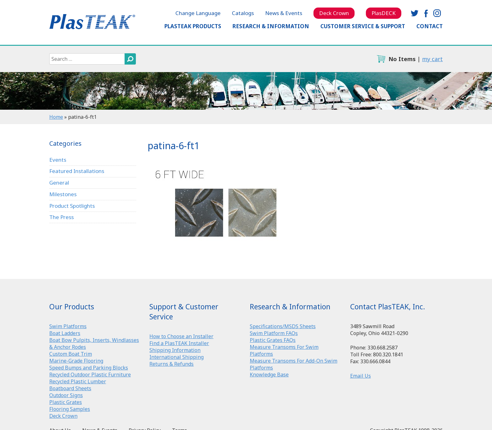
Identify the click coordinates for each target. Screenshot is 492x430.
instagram (437, 13)
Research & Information (271, 26)
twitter (414, 13)
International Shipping (176, 357)
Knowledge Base (269, 374)
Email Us (360, 375)
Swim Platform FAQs (274, 333)
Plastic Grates (65, 402)
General (59, 182)
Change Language (198, 13)
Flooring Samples (69, 409)
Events (57, 159)
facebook (425, 13)
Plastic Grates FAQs (273, 340)
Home (56, 116)
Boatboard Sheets (70, 388)
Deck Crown (334, 13)
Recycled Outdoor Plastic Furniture (90, 374)
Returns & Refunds (171, 363)
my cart (432, 59)
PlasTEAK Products (192, 26)
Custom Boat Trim (70, 353)
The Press (61, 217)
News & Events (283, 13)
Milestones (63, 194)
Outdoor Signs (66, 395)
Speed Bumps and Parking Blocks (88, 367)
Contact (429, 26)
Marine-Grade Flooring (76, 360)
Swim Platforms (68, 326)
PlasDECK (384, 13)
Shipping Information (175, 350)
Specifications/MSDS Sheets (283, 326)
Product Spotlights (72, 205)
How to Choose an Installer (181, 336)
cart (381, 59)
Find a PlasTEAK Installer (179, 343)
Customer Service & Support (362, 26)
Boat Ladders (64, 333)
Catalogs (243, 13)
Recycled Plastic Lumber (77, 381)
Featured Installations (76, 171)
